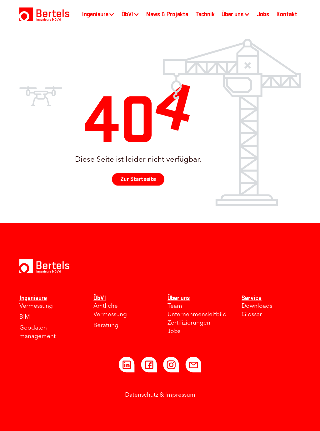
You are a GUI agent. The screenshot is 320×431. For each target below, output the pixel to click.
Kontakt (287, 14)
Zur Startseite (138, 179)
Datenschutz (141, 395)
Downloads (257, 306)
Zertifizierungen (189, 323)
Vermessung (36, 306)
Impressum (180, 395)
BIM (24, 317)
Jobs (263, 14)
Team (175, 306)
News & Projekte (167, 14)
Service (252, 298)
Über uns (179, 298)
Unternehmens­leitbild (197, 315)
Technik (205, 14)
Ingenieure (33, 298)
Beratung (105, 326)
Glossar (252, 315)
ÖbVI (99, 298)
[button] (98, 14)
